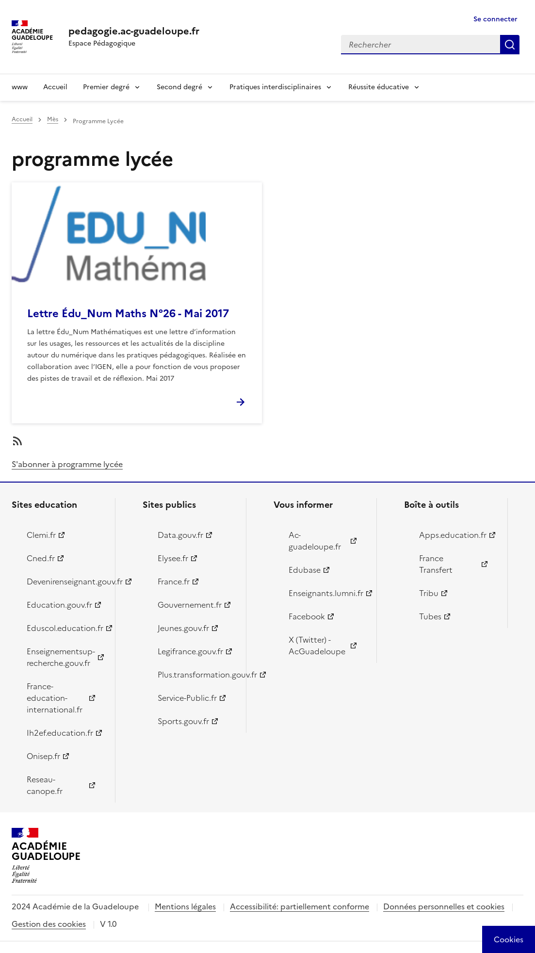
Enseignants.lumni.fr (326, 593)
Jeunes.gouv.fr (183, 628)
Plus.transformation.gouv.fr (196, 674)
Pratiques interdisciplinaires (275, 87)
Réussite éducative (378, 87)
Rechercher (509, 44)
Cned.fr (41, 558)
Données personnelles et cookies (443, 906)
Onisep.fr (43, 756)
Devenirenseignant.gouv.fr (65, 581)
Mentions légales (185, 906)
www (20, 87)
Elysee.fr (173, 558)
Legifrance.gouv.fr (190, 651)
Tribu (428, 593)
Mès (52, 119)
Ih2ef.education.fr (60, 733)
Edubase (305, 570)
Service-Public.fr (187, 698)
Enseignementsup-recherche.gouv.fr (61, 657)
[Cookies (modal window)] (508, 939)
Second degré (179, 87)
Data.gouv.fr (180, 535)
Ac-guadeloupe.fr (315, 540)
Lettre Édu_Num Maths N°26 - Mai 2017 (128, 314)
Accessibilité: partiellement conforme (299, 906)
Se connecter (495, 19)
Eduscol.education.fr (65, 628)
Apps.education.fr (452, 535)
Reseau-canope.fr (45, 785)
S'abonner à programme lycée (67, 464)
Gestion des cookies (49, 924)
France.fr (174, 581)
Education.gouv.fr (59, 605)
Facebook (307, 616)
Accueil (55, 87)
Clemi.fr (41, 535)
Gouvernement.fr (190, 605)
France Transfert (436, 564)
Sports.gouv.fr (183, 721)
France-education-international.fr (54, 697)
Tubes (430, 616)
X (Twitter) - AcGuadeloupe (317, 645)
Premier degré (106, 87)
